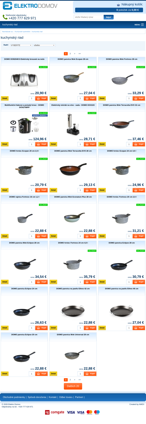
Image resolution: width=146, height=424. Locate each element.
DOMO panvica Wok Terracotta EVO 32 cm (121, 105)
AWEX (141, 404)
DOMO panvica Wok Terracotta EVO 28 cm (73, 151)
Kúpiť (44, 98)
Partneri (79, 397)
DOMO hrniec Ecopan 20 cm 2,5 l (24, 151)
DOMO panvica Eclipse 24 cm (24, 289)
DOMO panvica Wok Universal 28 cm (73, 335)
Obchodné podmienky (14, 397)
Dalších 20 (73, 386)
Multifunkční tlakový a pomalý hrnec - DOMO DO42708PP (24, 106)
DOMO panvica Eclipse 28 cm (122, 243)
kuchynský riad (10, 24)
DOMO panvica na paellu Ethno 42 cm (73, 289)
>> (80, 54)
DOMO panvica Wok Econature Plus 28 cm (73, 197)
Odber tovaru (65, 397)
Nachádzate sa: (7, 31)
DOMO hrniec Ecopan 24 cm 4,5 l (121, 151)
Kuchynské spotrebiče (22, 31)
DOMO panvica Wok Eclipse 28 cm (24, 243)
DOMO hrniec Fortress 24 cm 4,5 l (73, 243)
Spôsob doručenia (37, 397)
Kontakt (52, 397)
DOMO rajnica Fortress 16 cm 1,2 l (24, 197)
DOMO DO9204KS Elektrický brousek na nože (24, 59)
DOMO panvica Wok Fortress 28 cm (121, 59)
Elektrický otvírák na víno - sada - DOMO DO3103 (73, 105)
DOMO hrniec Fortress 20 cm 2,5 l (121, 197)
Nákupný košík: (109, 7)
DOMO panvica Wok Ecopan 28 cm (73, 59)
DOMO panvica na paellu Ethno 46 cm (121, 289)
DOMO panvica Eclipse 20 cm (24, 335)
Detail (4, 98)
